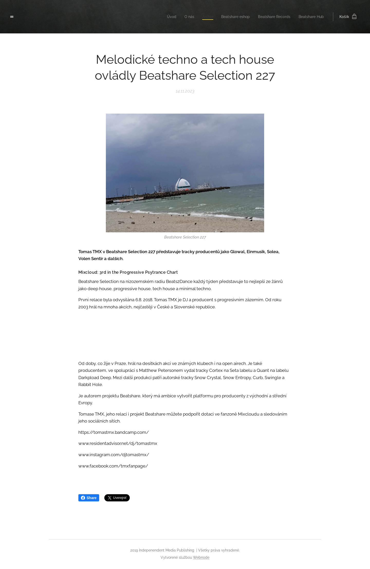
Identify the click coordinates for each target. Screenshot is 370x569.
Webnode (201, 557)
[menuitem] (164, 16)
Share (89, 498)
